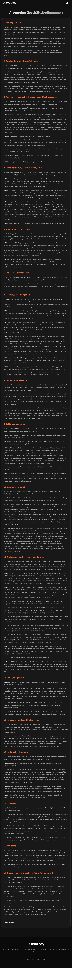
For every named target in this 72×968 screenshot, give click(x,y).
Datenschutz (34, 964)
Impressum (42, 964)
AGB (28, 964)
